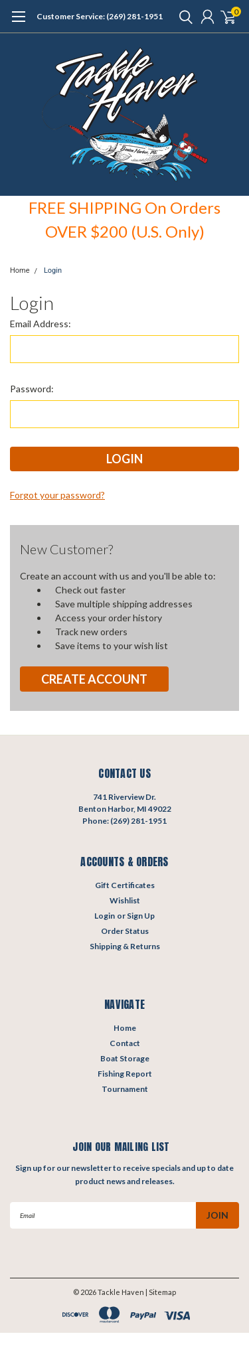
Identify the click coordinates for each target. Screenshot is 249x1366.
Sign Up (141, 916)
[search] (182, 16)
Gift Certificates (125, 885)
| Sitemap (160, 1292)
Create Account (94, 679)
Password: (32, 388)
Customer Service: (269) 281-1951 (100, 16)
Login (53, 270)
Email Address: (40, 323)
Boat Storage (124, 1058)
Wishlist (125, 900)
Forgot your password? (57, 494)
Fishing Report (125, 1074)
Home (20, 270)
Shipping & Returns (125, 946)
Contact (125, 1043)
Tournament (125, 1089)
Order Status (125, 931)
